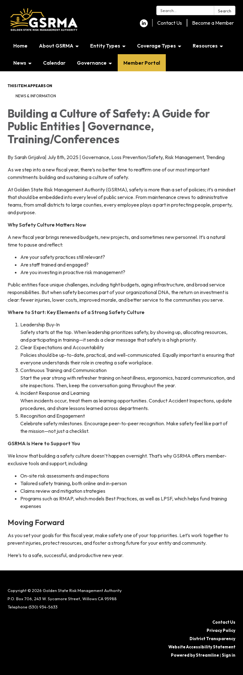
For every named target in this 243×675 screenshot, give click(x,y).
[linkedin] (144, 25)
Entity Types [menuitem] (105, 45)
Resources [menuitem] (205, 45)
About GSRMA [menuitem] (56, 45)
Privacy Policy (221, 630)
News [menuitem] (19, 63)
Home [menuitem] (20, 45)
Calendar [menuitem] (54, 63)
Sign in (228, 655)
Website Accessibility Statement (201, 646)
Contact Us (169, 23)
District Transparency (212, 638)
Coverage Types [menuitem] (156, 45)
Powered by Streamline (195, 655)
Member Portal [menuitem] (141, 63)
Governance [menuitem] (92, 63)
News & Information (36, 95)
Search (224, 10)
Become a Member (213, 23)
